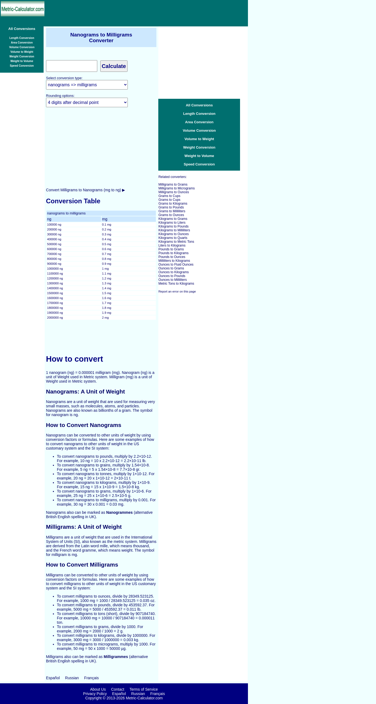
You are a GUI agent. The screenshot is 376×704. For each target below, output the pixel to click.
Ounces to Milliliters (172, 280)
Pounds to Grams (171, 249)
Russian (72, 678)
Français (91, 678)
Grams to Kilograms (172, 203)
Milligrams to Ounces (173, 192)
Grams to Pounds (171, 207)
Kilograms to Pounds (173, 226)
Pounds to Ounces (171, 257)
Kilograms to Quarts (172, 238)
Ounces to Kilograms (173, 272)
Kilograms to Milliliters (174, 230)
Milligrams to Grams (172, 184)
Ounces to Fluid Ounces (175, 264)
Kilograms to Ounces (173, 234)
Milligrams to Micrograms (176, 188)
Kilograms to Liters (171, 223)
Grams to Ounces (171, 215)
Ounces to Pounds (171, 276)
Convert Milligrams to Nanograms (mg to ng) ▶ (85, 190)
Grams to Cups (169, 196)
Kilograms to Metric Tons (176, 242)
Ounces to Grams (171, 268)
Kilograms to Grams (172, 219)
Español (53, 678)
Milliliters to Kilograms (174, 261)
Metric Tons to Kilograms (176, 283)
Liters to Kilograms (171, 245)
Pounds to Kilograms (173, 253)
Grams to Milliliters (171, 211)
